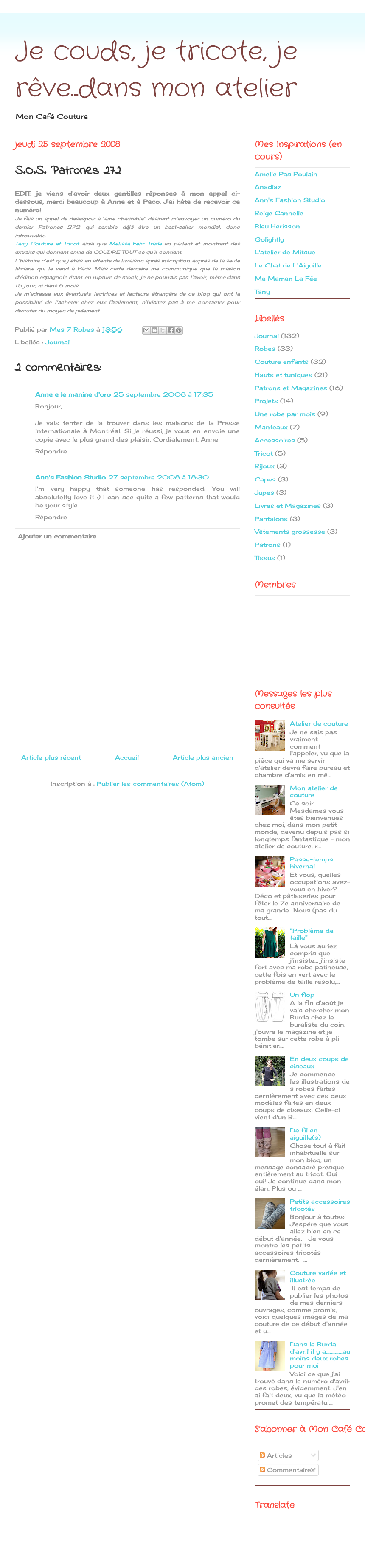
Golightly (269, 239)
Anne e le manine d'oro (73, 394)
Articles (276, 1455)
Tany (262, 291)
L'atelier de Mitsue (285, 252)
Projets (266, 400)
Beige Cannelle (279, 213)
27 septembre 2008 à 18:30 (158, 477)
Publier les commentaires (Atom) (150, 783)
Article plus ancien (203, 757)
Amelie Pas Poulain (286, 173)
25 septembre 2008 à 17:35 (163, 394)
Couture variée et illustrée (318, 1276)
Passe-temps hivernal (311, 863)
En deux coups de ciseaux (319, 1062)
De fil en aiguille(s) (305, 1133)
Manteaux (271, 427)
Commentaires (287, 1469)
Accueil (127, 757)
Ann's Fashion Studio (70, 477)
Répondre (51, 451)
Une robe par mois (285, 413)
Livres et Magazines (288, 505)
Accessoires (275, 440)
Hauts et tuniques (283, 374)
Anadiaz (268, 186)
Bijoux (265, 466)
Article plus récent (51, 757)
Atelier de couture (319, 723)
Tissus (265, 557)
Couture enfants (282, 361)
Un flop (302, 994)
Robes (265, 348)
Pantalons (271, 518)
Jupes (264, 492)
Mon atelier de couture (314, 791)
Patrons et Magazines (291, 387)
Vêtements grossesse (290, 531)
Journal (57, 342)
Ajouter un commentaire (57, 536)
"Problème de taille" (312, 934)
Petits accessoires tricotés (320, 1205)
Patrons (268, 544)
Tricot (264, 453)
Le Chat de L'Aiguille (288, 265)
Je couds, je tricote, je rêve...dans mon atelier (156, 70)
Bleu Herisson (277, 226)
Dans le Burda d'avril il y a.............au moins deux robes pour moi (320, 1354)
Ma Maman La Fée (286, 278)
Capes (265, 479)
